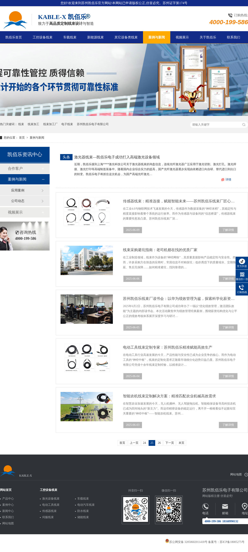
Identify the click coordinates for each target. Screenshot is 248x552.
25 (151, 442)
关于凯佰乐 (208, 37)
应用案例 (17, 190)
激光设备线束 (51, 498)
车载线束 (69, 37)
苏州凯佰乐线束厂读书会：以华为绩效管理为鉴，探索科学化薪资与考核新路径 (180, 299)
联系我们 (233, 37)
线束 (21, 124)
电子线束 (67, 124)
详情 (228, 179)
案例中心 (8, 504)
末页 (181, 442)
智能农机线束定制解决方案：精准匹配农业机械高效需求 (169, 396)
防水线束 (83, 511)
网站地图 (236, 474)
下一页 (169, 442)
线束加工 (33, 124)
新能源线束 (95, 37)
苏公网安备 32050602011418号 (186, 542)
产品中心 (8, 498)
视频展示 (182, 37)
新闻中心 (8, 511)
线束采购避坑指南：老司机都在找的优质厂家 (160, 250)
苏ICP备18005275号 (232, 542)
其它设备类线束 (126, 37)
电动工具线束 (51, 504)
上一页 (134, 442)
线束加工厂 (50, 124)
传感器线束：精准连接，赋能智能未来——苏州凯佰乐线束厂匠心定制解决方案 (180, 201)
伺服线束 (48, 517)
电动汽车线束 (86, 504)
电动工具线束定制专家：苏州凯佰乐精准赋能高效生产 (167, 347)
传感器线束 (49, 511)
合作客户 (15, 168)
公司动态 (17, 201)
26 (159, 442)
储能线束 (83, 517)
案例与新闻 (156, 37)
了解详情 (228, 229)
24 (144, 442)
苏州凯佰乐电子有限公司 (93, 124)
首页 (22, 137)
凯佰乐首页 (13, 37)
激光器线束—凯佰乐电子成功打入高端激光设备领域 (117, 157)
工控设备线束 (42, 37)
